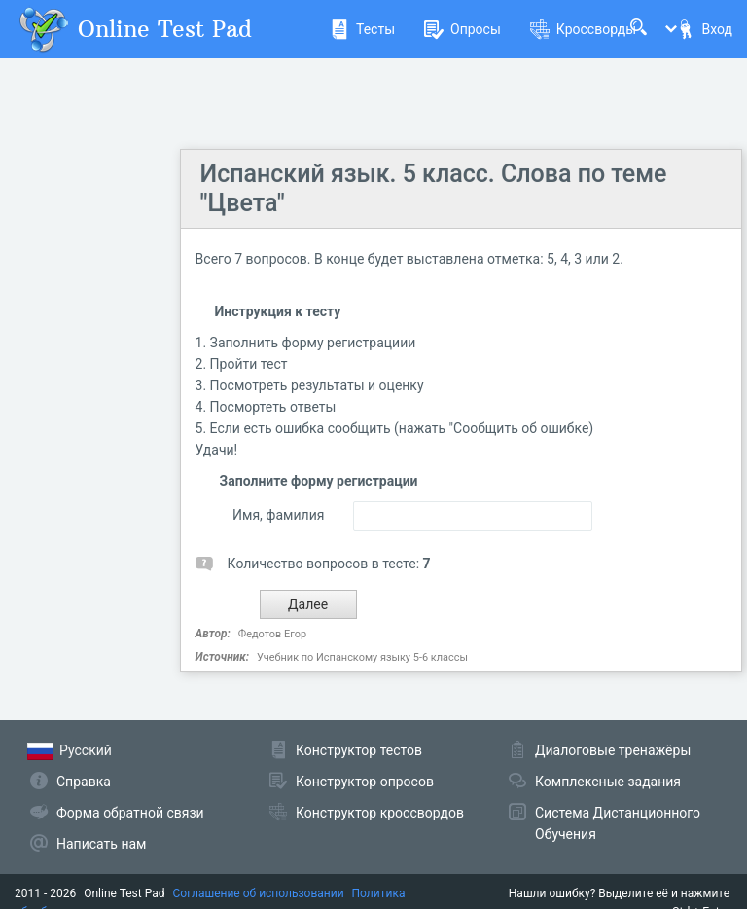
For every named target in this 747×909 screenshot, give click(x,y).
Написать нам (101, 844)
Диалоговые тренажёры (613, 750)
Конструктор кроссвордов (380, 812)
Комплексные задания (608, 781)
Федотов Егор (272, 634)
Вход (704, 29)
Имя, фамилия (278, 515)
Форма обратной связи (130, 812)
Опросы (462, 29)
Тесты (362, 29)
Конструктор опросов (365, 781)
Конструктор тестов (359, 750)
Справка (83, 781)
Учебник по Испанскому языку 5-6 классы (362, 657)
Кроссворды (583, 29)
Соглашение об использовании (258, 893)
